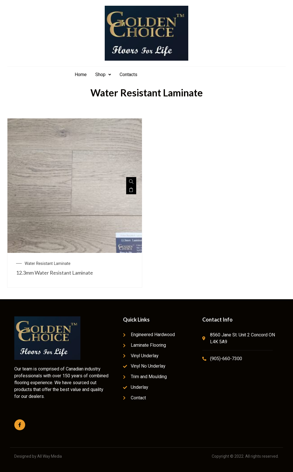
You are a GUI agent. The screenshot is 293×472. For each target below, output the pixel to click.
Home (81, 74)
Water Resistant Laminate (47, 263)
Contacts (128, 74)
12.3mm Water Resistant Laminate (54, 272)
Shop (103, 74)
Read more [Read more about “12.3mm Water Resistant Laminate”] (131, 190)
